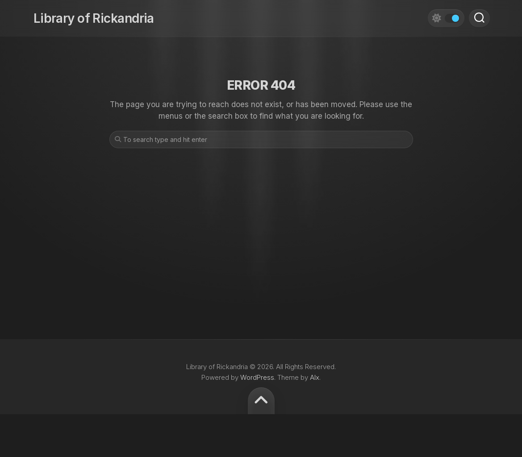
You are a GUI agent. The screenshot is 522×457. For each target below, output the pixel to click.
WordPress (257, 377)
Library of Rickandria (93, 17)
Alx (314, 377)
